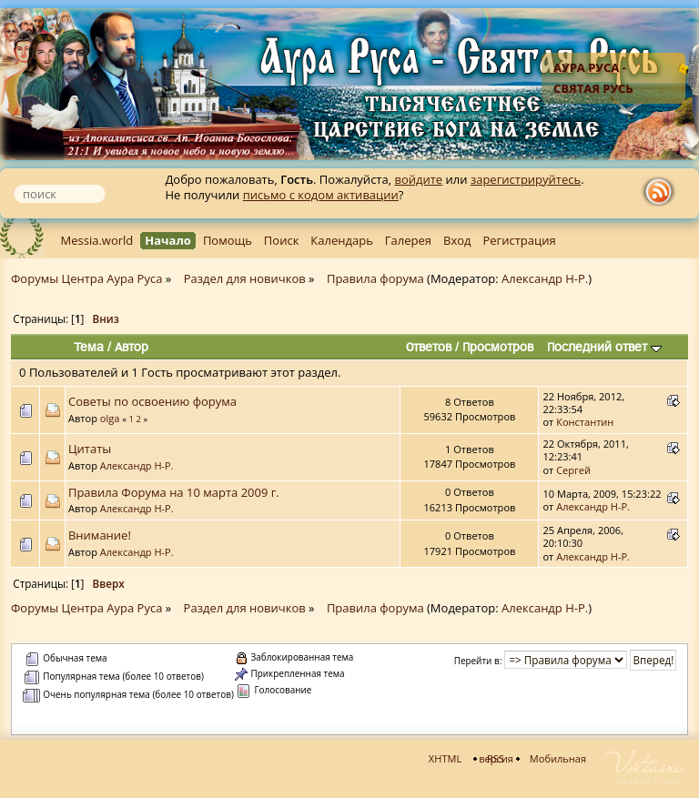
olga (110, 418)
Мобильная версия (532, 758)
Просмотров (497, 346)
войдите (418, 179)
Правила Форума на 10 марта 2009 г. (173, 492)
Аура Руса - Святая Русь (593, 77)
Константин (584, 422)
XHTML (445, 758)
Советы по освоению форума (152, 401)
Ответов (428, 346)
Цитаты (89, 448)
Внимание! (99, 535)
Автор (131, 346)
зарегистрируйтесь (526, 179)
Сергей (573, 470)
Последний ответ (604, 346)
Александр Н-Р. (544, 278)
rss (662, 192)
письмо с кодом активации (321, 195)
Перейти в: (478, 660)
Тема (89, 346)
